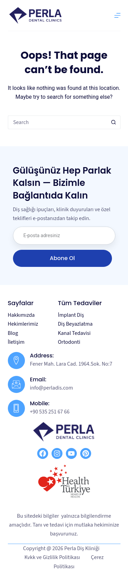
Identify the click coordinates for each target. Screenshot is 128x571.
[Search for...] (57, 122)
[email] (64, 236)
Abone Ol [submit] (62, 258)
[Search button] (113, 122)
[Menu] (117, 15)
